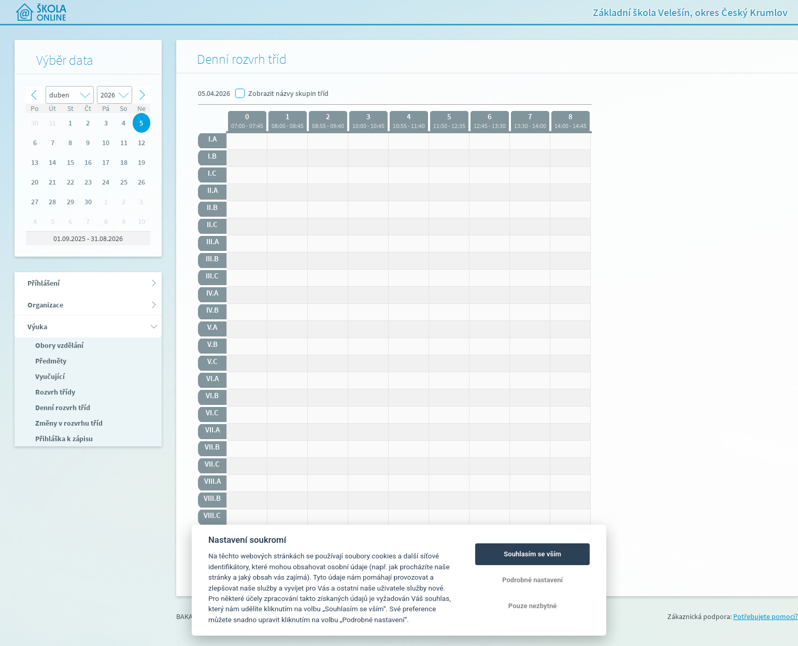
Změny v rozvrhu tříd (68, 423)
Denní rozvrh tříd (62, 407)
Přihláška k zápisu (63, 438)
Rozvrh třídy (54, 392)
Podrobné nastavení (532, 580)
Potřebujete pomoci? (765, 616)
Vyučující (49, 376)
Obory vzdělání (58, 345)
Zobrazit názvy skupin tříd (288, 93)
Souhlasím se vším (532, 554)
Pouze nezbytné (532, 606)
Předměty (50, 361)
